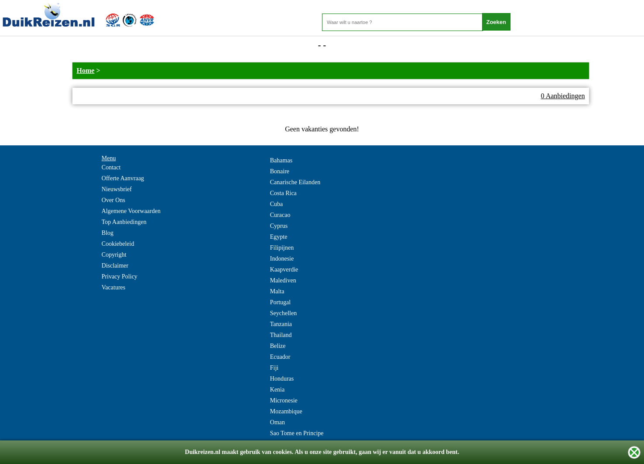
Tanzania (281, 324)
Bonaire (279, 171)
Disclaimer (115, 265)
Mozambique (286, 411)
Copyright (114, 254)
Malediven (283, 280)
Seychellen (283, 313)
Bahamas (281, 160)
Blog (107, 233)
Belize (278, 346)
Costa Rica (283, 193)
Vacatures (113, 287)
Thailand (281, 335)
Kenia (277, 389)
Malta (277, 291)
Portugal (280, 302)
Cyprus (279, 226)
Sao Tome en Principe (297, 433)
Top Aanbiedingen (124, 222)
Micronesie (284, 400)
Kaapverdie (284, 269)
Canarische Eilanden (295, 182)
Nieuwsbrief (117, 189)
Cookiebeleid (118, 244)
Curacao (280, 215)
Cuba (276, 204)
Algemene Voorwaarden (131, 211)
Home (86, 70)
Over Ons (113, 200)
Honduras (282, 378)
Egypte (279, 237)
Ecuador (280, 357)
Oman (277, 422)
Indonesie (282, 258)
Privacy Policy (119, 276)
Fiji (274, 367)
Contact (111, 167)
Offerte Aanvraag (123, 178)
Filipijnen (282, 247)
